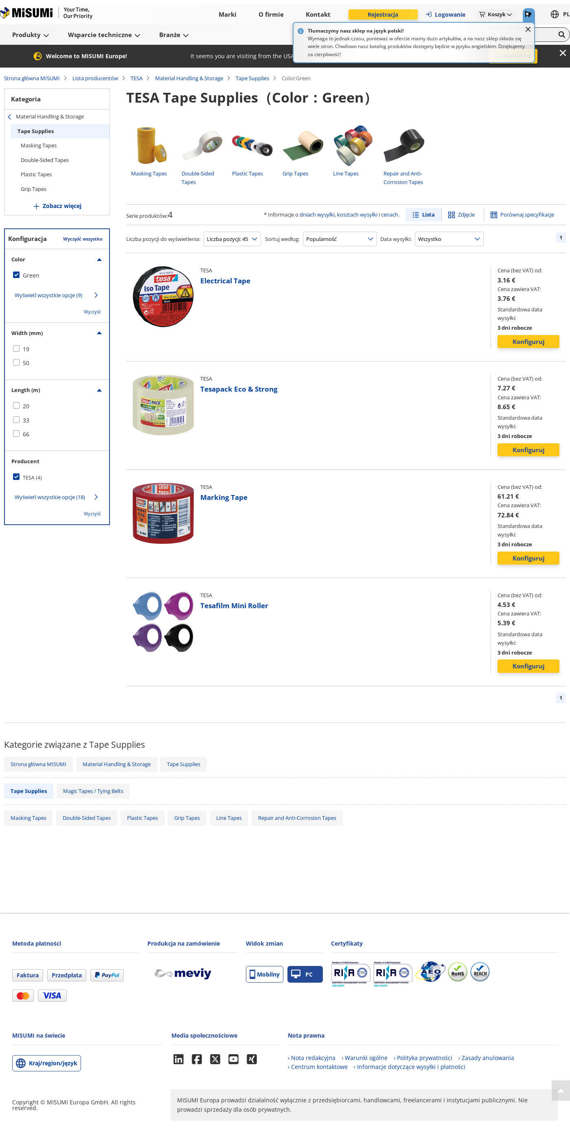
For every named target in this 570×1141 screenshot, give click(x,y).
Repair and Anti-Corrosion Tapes (297, 817)
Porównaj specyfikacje (527, 214)
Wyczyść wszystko (83, 239)
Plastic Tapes (36, 174)
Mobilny (265, 974)
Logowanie (445, 14)
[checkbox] (57, 275)
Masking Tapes (39, 145)
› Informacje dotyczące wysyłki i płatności (409, 1067)
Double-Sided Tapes (45, 160)
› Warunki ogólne (365, 1058)
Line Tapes (229, 817)
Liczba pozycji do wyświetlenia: (163, 239)
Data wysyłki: (396, 239)
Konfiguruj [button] (529, 341)
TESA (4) (32, 477)
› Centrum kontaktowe (318, 1067)
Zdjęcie (466, 214)
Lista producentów (95, 78)
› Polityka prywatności (423, 1058)
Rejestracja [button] (383, 14)
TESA (136, 78)
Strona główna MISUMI (32, 78)
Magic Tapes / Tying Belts (93, 791)
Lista (428, 214)
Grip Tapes (33, 189)
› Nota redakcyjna (311, 1058)
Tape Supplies (252, 78)
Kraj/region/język (53, 1063)
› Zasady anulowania (486, 1058)
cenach (389, 214)
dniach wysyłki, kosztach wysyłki (338, 214)
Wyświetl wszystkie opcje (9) (48, 295)
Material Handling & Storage (189, 78)
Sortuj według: (282, 239)
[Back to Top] (561, 1090)
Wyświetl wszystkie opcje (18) (50, 497)
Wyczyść (92, 312)
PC (302, 974)
